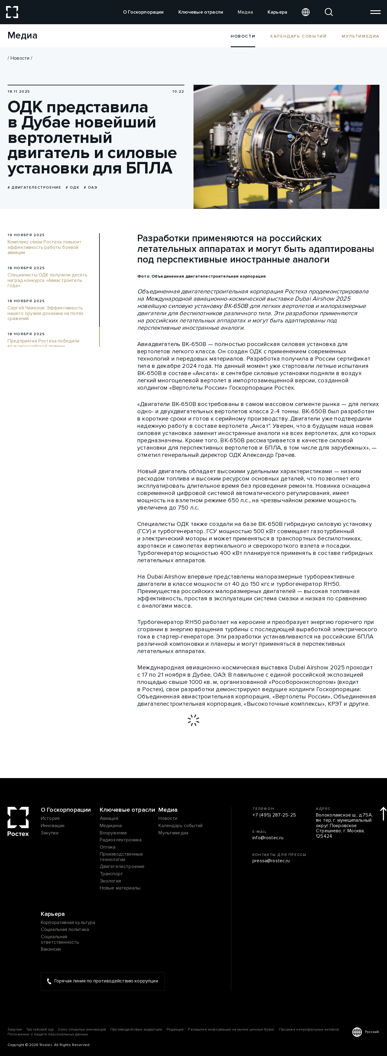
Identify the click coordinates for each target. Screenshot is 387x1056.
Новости (20, 58)
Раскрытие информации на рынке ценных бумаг (231, 1029)
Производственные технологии (121, 857)
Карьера (277, 12)
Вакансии (51, 949)
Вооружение (113, 833)
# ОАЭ (90, 188)
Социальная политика (65, 929)
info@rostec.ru (267, 838)
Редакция (175, 1029)
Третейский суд (39, 1029)
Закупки (49, 833)
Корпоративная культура (68, 923)
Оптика (108, 847)
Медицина (111, 826)
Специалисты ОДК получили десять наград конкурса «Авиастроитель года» (47, 280)
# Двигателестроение (34, 188)
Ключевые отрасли (200, 12)
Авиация (109, 818)
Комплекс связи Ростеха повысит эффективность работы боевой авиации (45, 247)
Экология (110, 881)
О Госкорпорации (143, 12)
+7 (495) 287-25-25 (274, 815)
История (50, 818)
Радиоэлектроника (121, 840)
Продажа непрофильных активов (309, 1029)
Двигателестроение (122, 867)
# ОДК (72, 188)
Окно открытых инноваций (82, 1029)
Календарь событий (298, 36)
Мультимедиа (360, 36)
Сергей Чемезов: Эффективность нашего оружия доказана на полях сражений (45, 313)
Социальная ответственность (60, 939)
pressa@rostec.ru (271, 861)
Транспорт (111, 874)
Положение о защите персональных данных (48, 1034)
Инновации (52, 826)
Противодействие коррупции (136, 1029)
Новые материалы (120, 888)
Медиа (245, 12)
